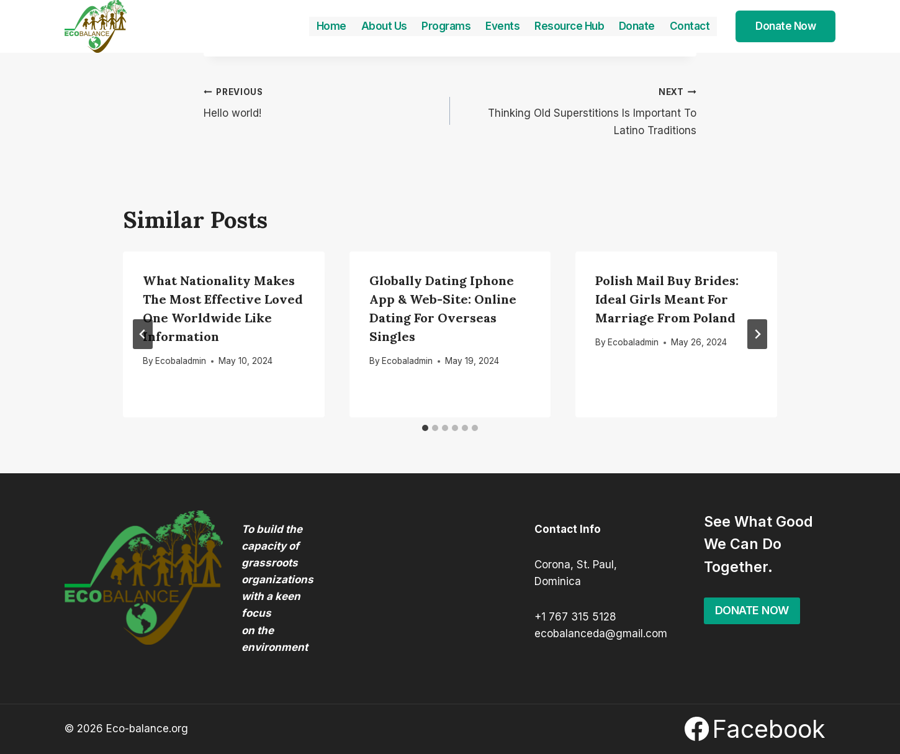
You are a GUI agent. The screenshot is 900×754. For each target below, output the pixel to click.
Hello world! (321, 101)
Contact (690, 26)
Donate (637, 26)
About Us (384, 26)
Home (331, 26)
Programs (445, 26)
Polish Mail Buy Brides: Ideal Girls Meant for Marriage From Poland (667, 299)
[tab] (425, 428)
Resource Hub (569, 26)
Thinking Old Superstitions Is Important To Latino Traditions (578, 110)
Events (502, 26)
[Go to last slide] (143, 334)
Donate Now (785, 26)
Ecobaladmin (180, 361)
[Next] (757, 334)
